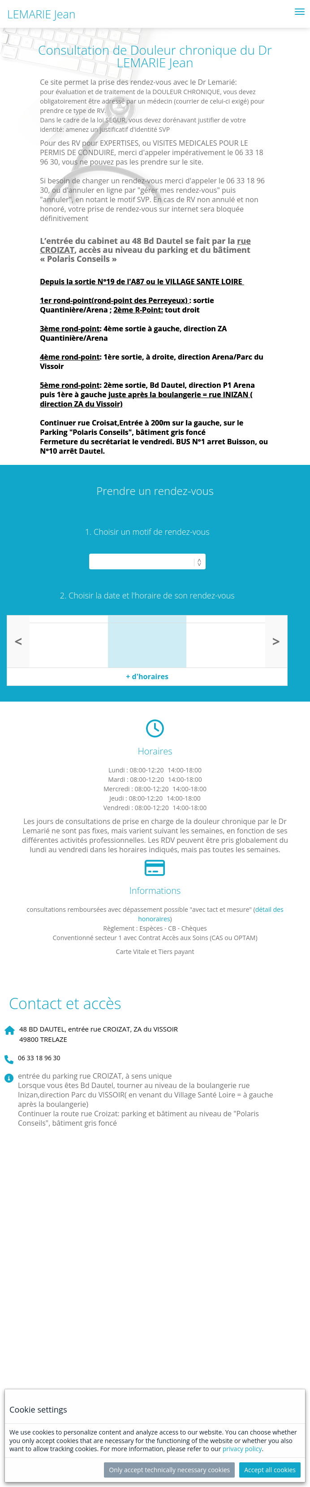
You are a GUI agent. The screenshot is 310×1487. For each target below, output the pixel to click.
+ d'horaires (147, 676)
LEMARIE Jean (41, 14)
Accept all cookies (270, 1469)
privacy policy (242, 1448)
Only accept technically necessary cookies (169, 1469)
